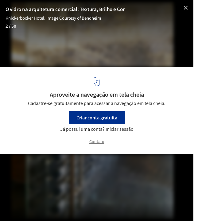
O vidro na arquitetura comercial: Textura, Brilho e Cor (65, 9)
